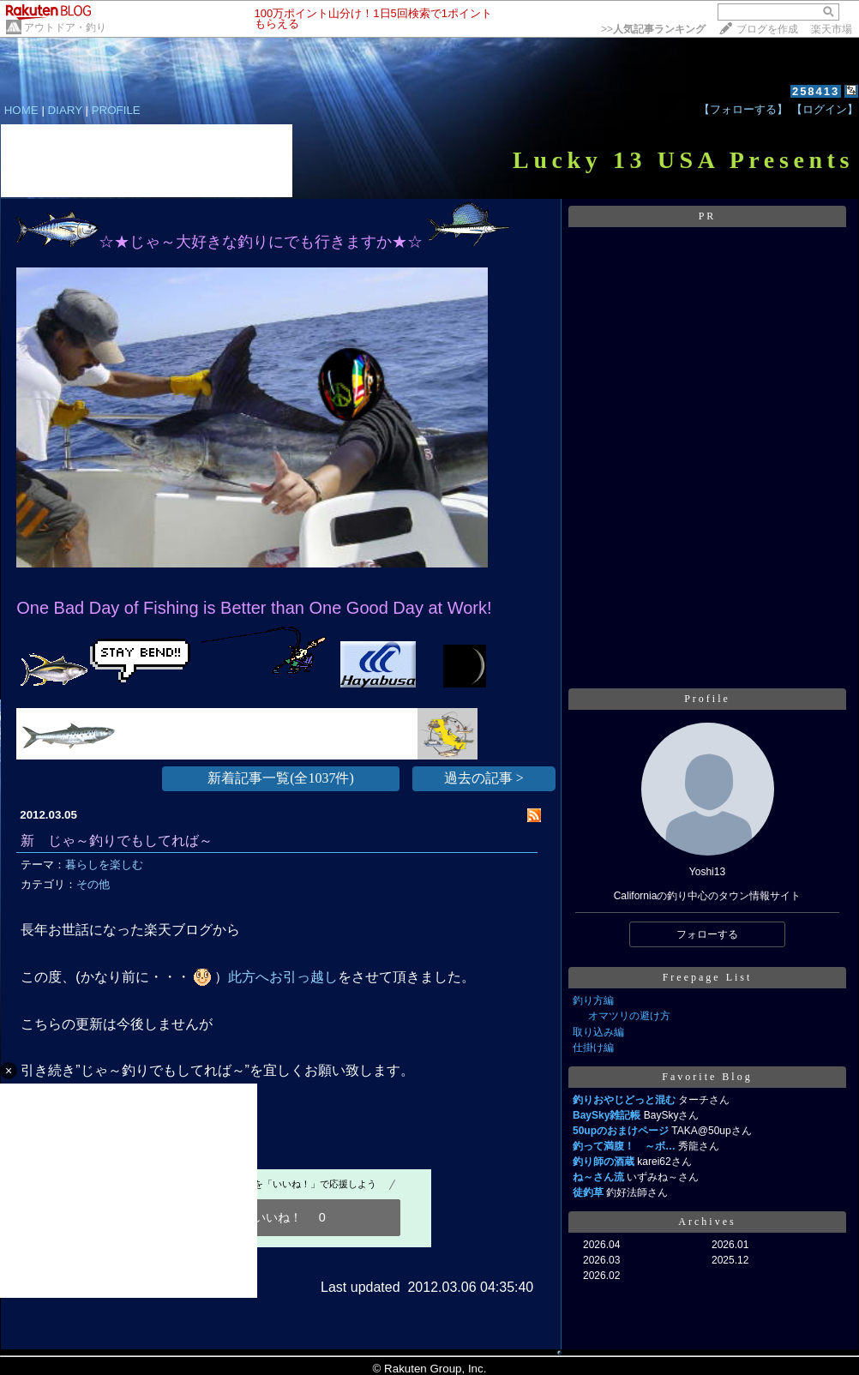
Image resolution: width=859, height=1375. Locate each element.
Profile (707, 699)
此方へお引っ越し (283, 977)
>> (653, 29)
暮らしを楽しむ (104, 864)
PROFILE (116, 110)
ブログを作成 (767, 29)
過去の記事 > (484, 778)
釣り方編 (593, 1000)
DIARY (65, 110)
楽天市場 (831, 29)
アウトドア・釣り (65, 27)
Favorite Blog (707, 1077)
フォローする (707, 934)
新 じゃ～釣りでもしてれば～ (117, 840)
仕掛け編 (593, 1048)
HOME (21, 110)
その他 (93, 884)
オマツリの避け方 (629, 1016)
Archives (707, 1222)
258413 (815, 91)
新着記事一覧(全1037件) (280, 778)
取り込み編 (598, 1032)
